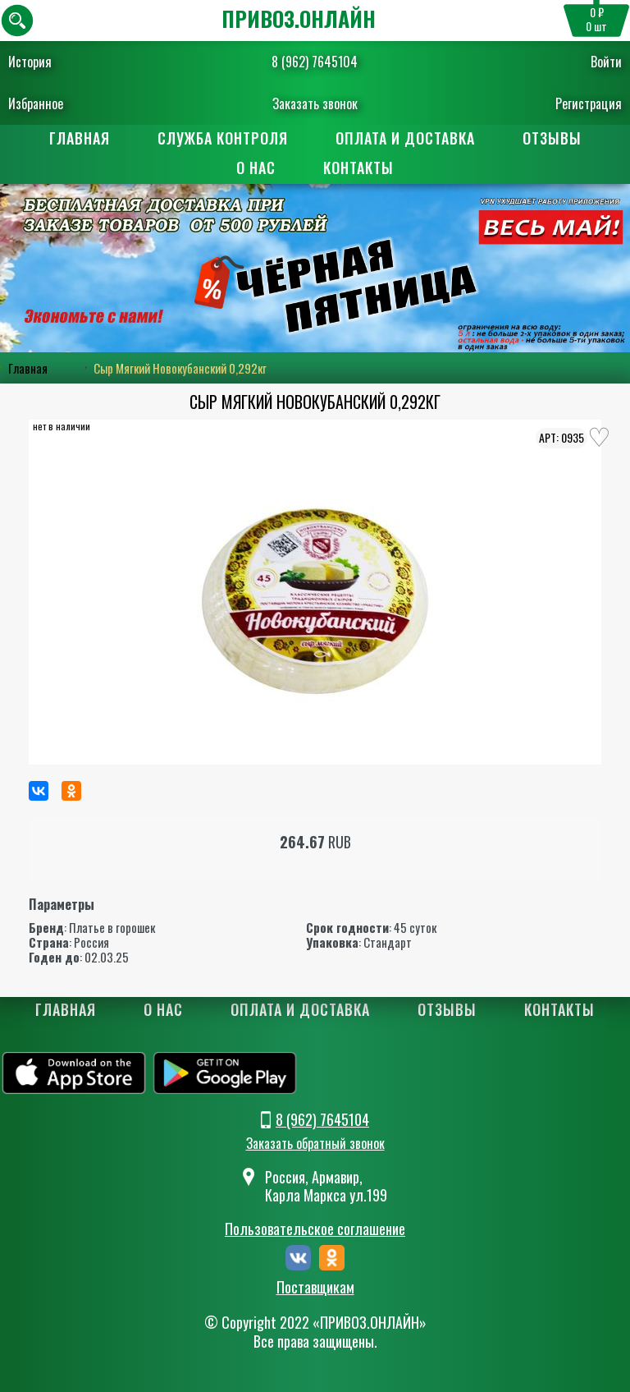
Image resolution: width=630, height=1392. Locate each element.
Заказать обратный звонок (315, 1143)
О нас (256, 167)
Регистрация (588, 103)
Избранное (35, 103)
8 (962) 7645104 (315, 61)
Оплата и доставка (405, 138)
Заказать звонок (315, 103)
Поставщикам (315, 1288)
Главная (79, 138)
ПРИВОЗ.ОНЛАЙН (298, 18)
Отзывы (552, 138)
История (30, 61)
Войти (606, 61)
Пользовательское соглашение (315, 1228)
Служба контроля (223, 138)
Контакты (358, 167)
